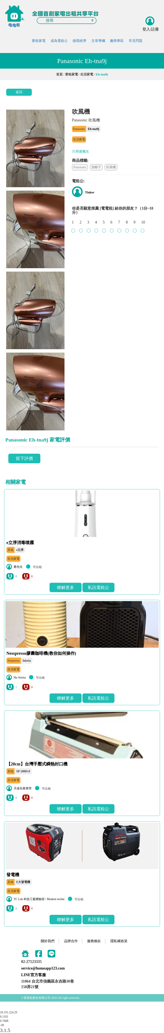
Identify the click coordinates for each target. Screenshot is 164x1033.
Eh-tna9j (93, 129)
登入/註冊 (150, 29)
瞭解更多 (65, 587)
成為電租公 (59, 41)
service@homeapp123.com (43, 968)
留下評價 (24, 458)
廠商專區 (117, 41)
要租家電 (38, 41)
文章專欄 (98, 41)
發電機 (12, 874)
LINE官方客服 (33, 975)
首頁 (59, 74)
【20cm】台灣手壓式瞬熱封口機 (36, 764)
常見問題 (135, 41)
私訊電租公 (98, 587)
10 (143, 224)
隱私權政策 (118, 941)
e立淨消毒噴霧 (20, 542)
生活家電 (86, 74)
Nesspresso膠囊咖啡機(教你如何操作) (41, 653)
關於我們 (47, 941)
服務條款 (94, 941)
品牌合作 (71, 941)
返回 (19, 92)
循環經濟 (79, 41)
